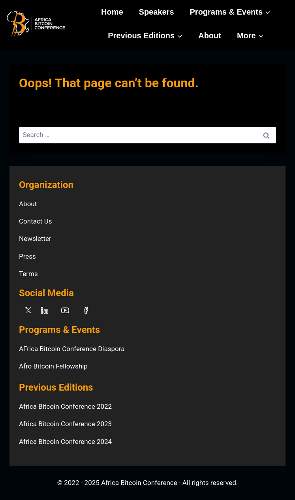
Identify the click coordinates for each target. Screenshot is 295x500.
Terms (28, 274)
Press (27, 256)
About (209, 35)
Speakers (156, 12)
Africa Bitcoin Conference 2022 (65, 406)
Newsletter (35, 238)
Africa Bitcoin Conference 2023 (65, 424)
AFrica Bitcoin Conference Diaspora (71, 349)
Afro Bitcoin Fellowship (53, 366)
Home (112, 12)
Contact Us (35, 221)
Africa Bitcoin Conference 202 (63, 441)
